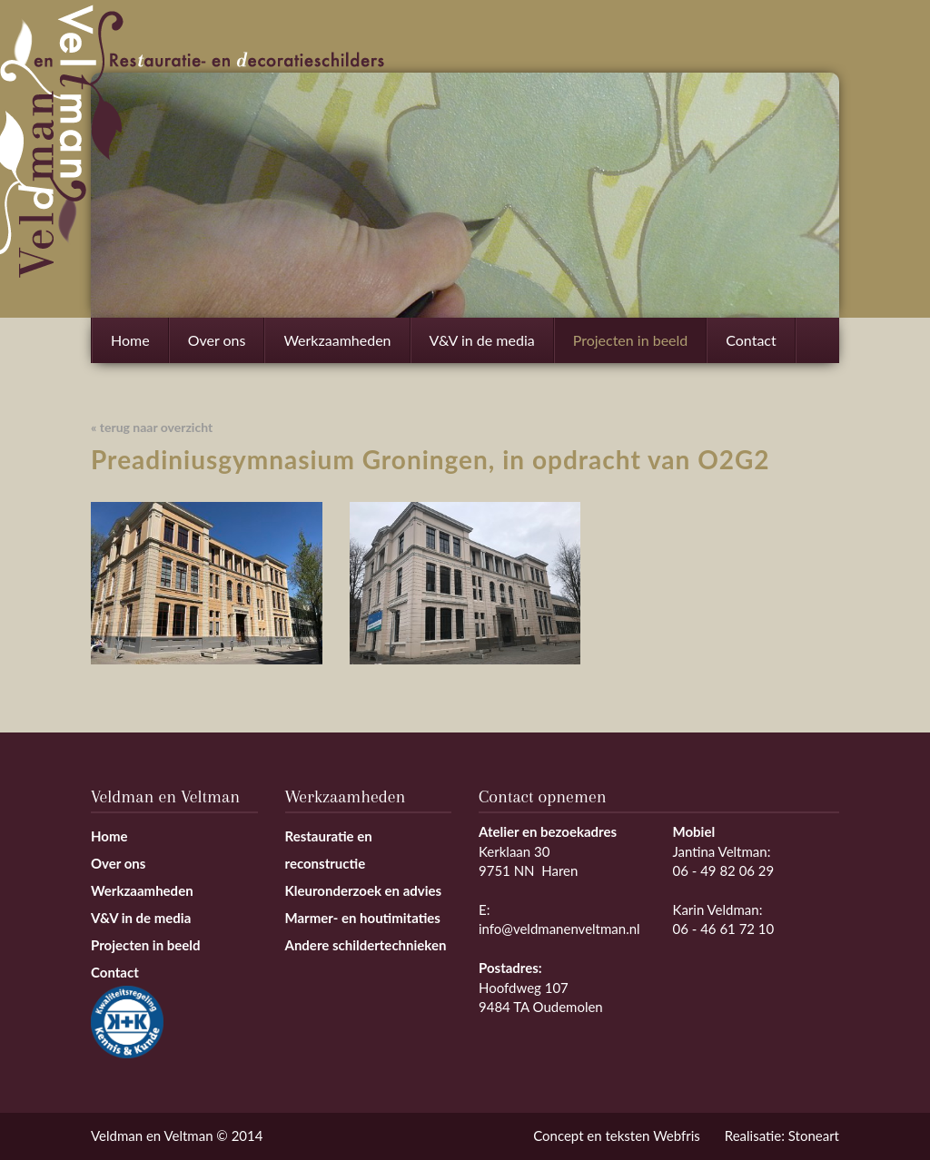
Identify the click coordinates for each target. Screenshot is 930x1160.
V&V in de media (482, 340)
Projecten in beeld (630, 340)
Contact (751, 340)
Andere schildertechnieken (366, 945)
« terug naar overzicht (152, 427)
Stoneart (813, 1135)
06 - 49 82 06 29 (724, 870)
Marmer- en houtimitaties (362, 917)
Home (130, 340)
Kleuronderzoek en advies (363, 890)
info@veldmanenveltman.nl (559, 928)
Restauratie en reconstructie (328, 849)
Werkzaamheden (337, 347)
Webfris (676, 1135)
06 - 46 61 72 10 (724, 928)
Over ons (217, 340)
